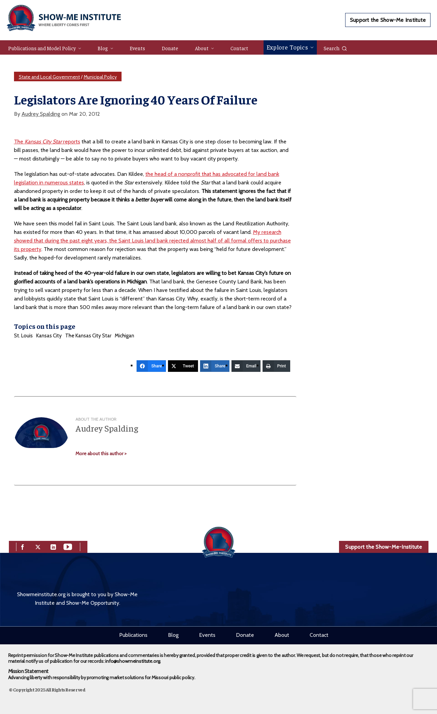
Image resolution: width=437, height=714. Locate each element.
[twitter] (38, 546)
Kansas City (49, 336)
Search (335, 47)
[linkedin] (53, 546)
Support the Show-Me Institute (388, 20)
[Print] (276, 366)
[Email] (245, 366)
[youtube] (68, 546)
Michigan (124, 336)
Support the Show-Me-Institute (383, 547)
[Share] (151, 366)
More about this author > (101, 453)
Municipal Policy (100, 77)
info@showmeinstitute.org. (133, 661)
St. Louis (23, 336)
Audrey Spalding (41, 114)
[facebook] (22, 546)
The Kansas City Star (88, 336)
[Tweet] (183, 366)
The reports (47, 141)
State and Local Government (49, 77)
